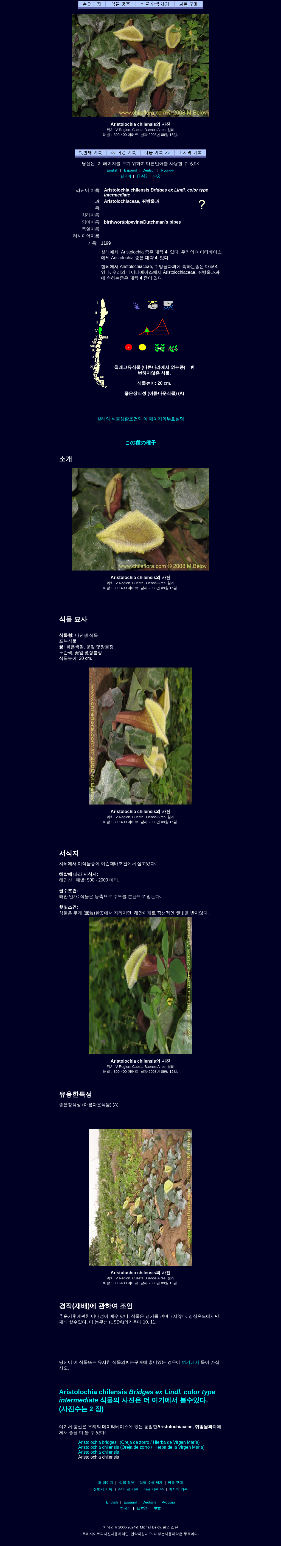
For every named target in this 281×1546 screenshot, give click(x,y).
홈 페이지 (105, 1483)
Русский (167, 170)
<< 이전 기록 (128, 1489)
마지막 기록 (178, 1489)
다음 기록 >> (154, 1489)
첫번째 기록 (102, 1489)
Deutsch (148, 170)
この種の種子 (140, 443)
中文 (157, 176)
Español (130, 170)
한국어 (125, 176)
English (112, 170)
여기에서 (190, 1362)
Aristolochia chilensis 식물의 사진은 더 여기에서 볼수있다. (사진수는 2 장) (137, 1400)
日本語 (142, 176)
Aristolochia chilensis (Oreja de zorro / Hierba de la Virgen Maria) (141, 1447)
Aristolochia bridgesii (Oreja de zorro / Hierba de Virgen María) (139, 1442)
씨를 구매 (175, 1483)
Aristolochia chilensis (98, 1452)
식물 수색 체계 (151, 1483)
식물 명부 (126, 1483)
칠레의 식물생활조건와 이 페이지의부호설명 (140, 419)
